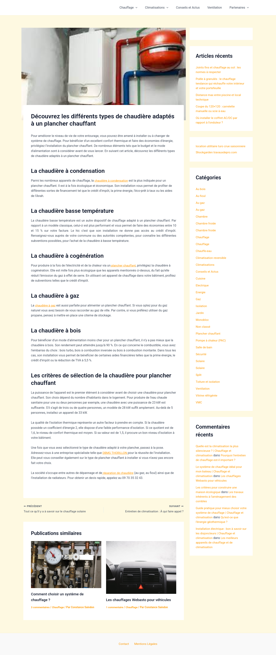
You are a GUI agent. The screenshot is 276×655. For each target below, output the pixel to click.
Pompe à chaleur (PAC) (211, 346)
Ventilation (217, 7)
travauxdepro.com (208, 158)
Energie (201, 298)
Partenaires (240, 7)
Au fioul (201, 202)
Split (199, 381)
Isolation (201, 312)
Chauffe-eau (204, 257)
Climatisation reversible (212, 264)
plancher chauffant (123, 265)
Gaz (198, 305)
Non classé (203, 333)
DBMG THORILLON (115, 453)
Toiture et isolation (208, 388)
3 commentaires (40, 607)
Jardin (200, 319)
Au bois (201, 195)
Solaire (200, 367)
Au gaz (200, 209)
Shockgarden (221, 152)
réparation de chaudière (118, 473)
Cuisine (201, 284)
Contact (124, 644)
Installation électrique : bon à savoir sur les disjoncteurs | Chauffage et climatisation (220, 548)
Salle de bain (204, 353)
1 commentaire (115, 607)
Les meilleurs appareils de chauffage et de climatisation (217, 557)
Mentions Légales (145, 644)
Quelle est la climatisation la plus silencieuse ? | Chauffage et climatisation (218, 456)
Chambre (202, 222)
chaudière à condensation (111, 180)
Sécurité (201, 360)
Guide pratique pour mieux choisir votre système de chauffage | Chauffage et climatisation (218, 523)
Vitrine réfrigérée (207, 401)
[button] (142, 7)
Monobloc (202, 326)
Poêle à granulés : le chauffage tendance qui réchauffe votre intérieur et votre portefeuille (221, 83)
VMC (199, 408)
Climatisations (162, 7)
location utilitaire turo (210, 146)
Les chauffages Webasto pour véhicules (140, 600)
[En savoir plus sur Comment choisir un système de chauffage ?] (66, 564)
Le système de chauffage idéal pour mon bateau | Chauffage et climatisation (220, 482)
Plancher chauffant (209, 339)
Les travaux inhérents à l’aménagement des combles (220, 507)
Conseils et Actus (192, 7)
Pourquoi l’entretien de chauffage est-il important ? (215, 466)
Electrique (202, 291)
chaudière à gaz (45, 305)
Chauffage (135, 7)
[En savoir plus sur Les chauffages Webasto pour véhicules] (141, 567)
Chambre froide (206, 229)
